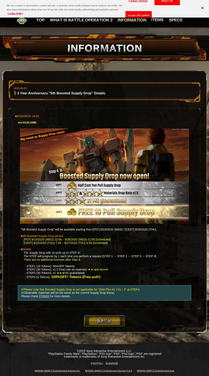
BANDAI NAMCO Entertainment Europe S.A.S (108, 370)
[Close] (202, 6)
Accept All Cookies (139, 13)
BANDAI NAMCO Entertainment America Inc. (57, 370)
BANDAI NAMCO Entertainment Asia (155, 370)
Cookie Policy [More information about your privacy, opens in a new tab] (15, 11)
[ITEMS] (44, 296)
